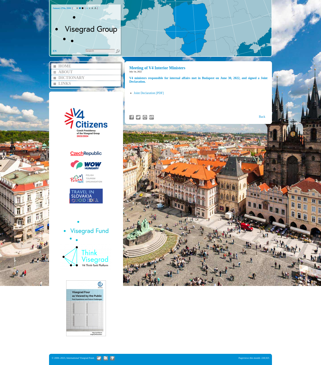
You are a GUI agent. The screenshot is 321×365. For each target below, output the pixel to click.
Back (262, 116)
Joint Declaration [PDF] (149, 93)
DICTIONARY (71, 78)
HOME (64, 66)
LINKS (64, 83)
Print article (145, 117)
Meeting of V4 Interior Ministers (157, 68)
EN (55, 50)
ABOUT (65, 72)
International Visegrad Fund (80, 358)
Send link (151, 117)
